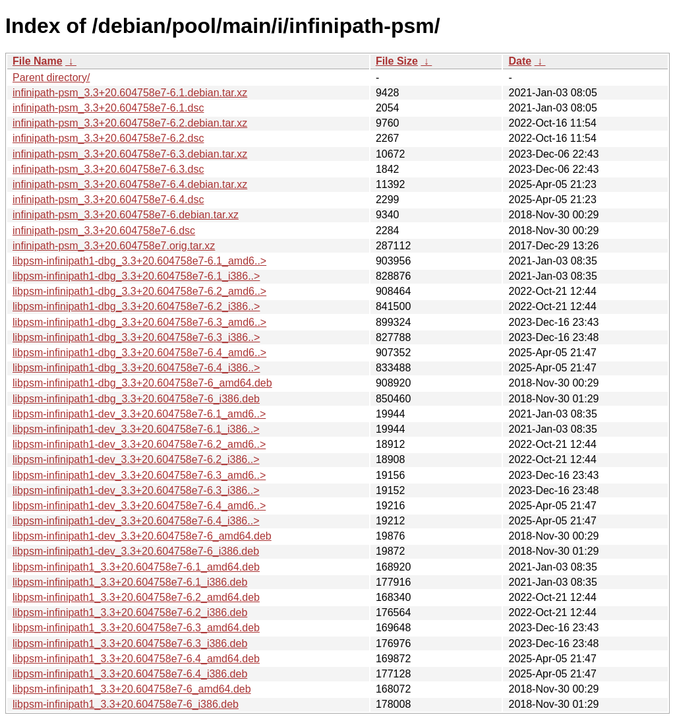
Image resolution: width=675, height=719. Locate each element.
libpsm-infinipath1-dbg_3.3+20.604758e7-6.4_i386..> (136, 367)
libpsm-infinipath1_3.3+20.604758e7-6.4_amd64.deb (136, 658)
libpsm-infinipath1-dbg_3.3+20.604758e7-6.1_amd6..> (139, 260)
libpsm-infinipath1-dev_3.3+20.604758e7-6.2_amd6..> (139, 444)
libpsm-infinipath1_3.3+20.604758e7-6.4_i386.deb (130, 673)
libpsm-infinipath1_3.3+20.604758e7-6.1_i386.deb (130, 582)
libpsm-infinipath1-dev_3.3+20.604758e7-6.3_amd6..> (139, 475)
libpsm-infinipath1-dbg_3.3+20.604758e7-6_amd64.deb (142, 383)
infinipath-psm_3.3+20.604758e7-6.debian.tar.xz (126, 214)
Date (519, 61)
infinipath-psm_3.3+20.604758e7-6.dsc (104, 230)
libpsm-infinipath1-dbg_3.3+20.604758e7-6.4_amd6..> (139, 352)
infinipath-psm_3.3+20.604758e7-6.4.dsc (108, 199)
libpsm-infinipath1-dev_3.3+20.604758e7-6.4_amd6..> (139, 505)
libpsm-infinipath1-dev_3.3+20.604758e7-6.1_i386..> (136, 429)
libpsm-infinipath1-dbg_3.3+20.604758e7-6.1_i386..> (136, 276)
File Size (397, 61)
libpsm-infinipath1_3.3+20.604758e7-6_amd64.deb (132, 689)
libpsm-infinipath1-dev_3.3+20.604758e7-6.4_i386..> (136, 520)
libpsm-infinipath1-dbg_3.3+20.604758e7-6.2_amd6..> (139, 291)
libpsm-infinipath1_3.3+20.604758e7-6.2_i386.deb (130, 612)
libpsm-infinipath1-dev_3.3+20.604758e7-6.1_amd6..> (139, 414)
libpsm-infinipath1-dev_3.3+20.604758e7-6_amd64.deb (142, 536)
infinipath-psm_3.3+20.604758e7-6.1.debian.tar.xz (130, 92)
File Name (38, 61)
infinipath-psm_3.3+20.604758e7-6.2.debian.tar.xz (130, 123)
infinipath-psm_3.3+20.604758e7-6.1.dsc (108, 107)
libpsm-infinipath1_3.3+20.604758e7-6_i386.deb (126, 704)
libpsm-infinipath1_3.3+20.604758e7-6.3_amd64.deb (136, 627)
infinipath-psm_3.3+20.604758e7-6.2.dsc (108, 138)
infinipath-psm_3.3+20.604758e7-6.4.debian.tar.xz (130, 184)
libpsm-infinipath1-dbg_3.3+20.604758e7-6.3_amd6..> (139, 322)
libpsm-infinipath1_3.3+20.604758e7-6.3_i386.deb (130, 643)
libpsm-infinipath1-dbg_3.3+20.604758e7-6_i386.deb (136, 398)
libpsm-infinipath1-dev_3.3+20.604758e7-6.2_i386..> (136, 459)
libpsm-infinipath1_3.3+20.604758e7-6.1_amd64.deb (136, 567)
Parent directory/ (51, 77)
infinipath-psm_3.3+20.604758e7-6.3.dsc (108, 169)
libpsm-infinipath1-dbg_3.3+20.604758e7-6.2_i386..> (136, 306)
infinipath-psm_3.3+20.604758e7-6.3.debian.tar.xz (130, 154)
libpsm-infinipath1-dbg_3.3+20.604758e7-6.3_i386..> (136, 337)
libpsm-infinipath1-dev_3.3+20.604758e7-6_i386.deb (136, 551)
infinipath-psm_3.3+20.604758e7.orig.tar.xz (114, 245)
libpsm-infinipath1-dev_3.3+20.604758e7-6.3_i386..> (136, 490)
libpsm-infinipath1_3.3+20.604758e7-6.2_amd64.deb (136, 597)
